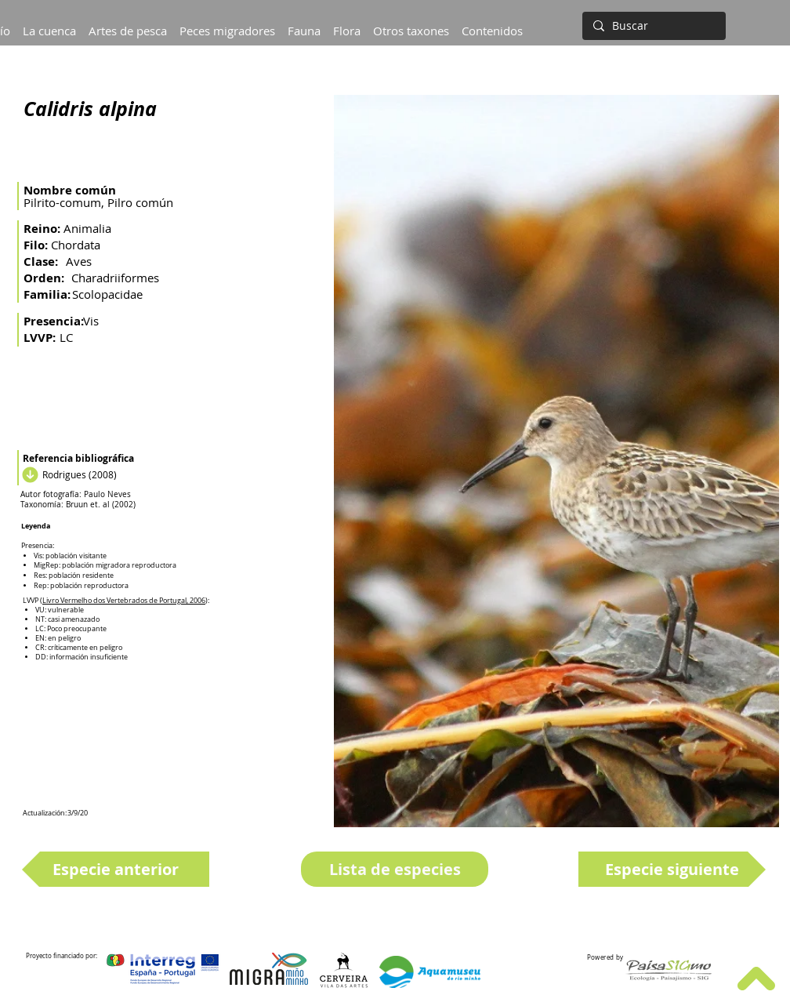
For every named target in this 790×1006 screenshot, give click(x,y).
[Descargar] (28, 474)
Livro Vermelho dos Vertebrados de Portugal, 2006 (123, 600)
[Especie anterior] (115, 869)
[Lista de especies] (394, 869)
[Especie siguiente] (672, 869)
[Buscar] (652, 26)
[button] (49, 23)
